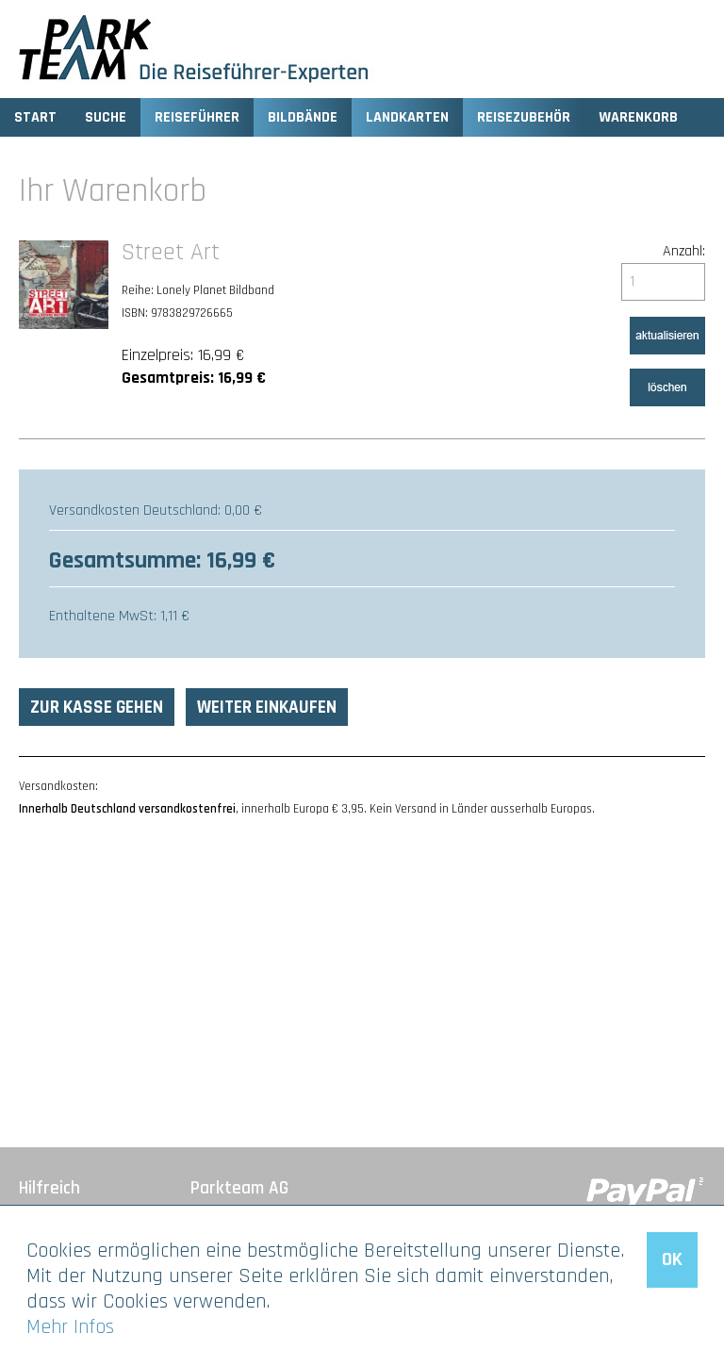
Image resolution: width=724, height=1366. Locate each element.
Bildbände (302, 117)
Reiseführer (197, 117)
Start (35, 117)
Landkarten (407, 117)
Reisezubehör (523, 117)
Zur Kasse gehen (96, 707)
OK (672, 1259)
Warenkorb (638, 117)
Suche (105, 117)
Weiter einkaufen (267, 707)
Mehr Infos (70, 1327)
